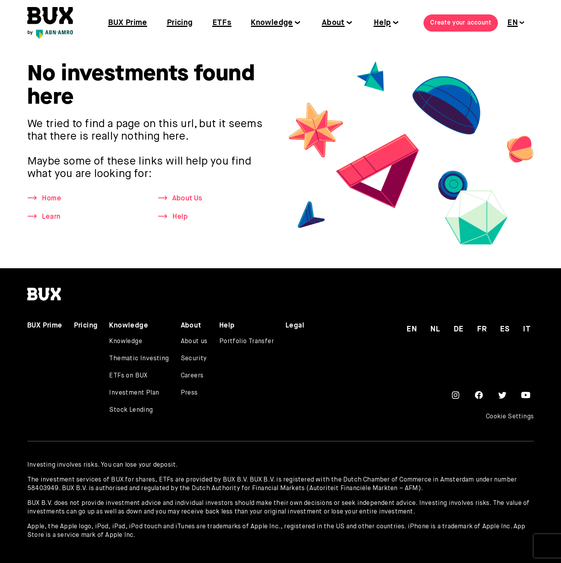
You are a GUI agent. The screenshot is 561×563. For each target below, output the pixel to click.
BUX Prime (127, 23)
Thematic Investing (139, 359)
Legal (295, 325)
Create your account (460, 23)
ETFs (222, 23)
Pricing (180, 23)
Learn (51, 216)
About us (194, 341)
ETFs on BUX (128, 376)
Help (382, 23)
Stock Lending (131, 410)
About (333, 23)
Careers (192, 376)
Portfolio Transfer (246, 341)
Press (189, 393)
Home (51, 198)
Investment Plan (134, 393)
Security (194, 359)
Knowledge (272, 23)
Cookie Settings (510, 417)
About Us (187, 198)
